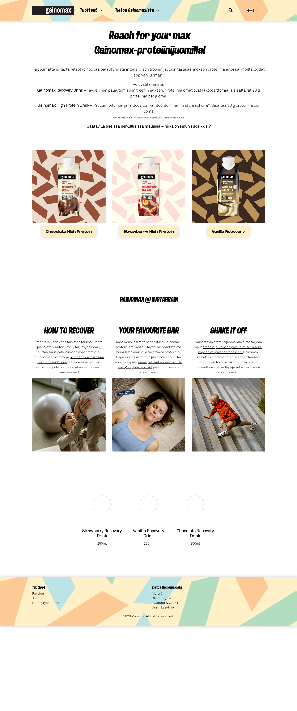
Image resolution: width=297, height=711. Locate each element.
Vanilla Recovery (228, 231)
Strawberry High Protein (148, 231)
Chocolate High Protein (69, 231)
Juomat (38, 598)
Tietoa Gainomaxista (137, 10)
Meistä (157, 593)
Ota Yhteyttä (161, 598)
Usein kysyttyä (163, 607)
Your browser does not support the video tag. (63, 266)
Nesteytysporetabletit (49, 603)
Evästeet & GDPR (165, 603)
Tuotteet (91, 10)
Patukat (38, 593)
